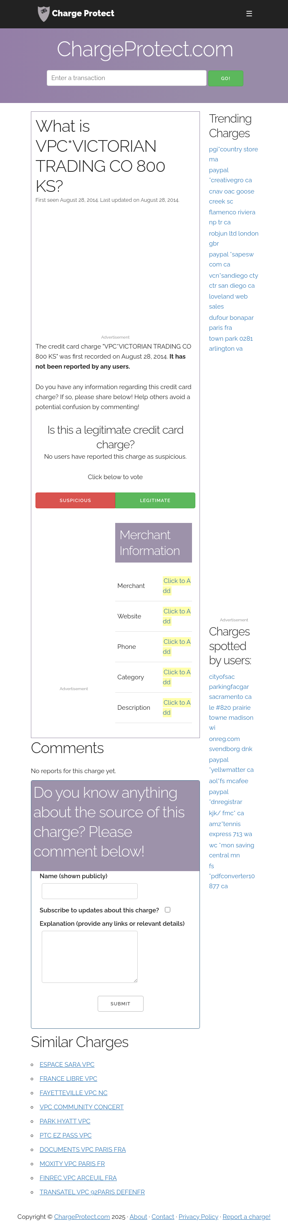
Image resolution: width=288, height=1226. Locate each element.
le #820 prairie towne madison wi (231, 717)
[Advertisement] (115, 273)
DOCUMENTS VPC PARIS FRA (83, 1149)
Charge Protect (76, 14)
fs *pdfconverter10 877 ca (232, 876)
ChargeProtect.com (82, 1217)
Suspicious (75, 500)
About (138, 1217)
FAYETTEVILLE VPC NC (74, 1093)
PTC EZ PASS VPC (66, 1135)
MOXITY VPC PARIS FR (72, 1164)
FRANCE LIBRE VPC (68, 1079)
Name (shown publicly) (73, 876)
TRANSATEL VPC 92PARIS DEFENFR (92, 1192)
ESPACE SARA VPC (67, 1064)
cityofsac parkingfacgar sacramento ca (230, 687)
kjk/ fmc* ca (226, 813)
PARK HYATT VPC (65, 1121)
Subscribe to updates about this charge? (99, 910)
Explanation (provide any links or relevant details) (112, 923)
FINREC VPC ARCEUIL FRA (78, 1178)
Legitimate (155, 500)
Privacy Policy (198, 1217)
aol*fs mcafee (228, 781)
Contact (163, 1217)
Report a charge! (246, 1217)
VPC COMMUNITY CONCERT (82, 1107)
